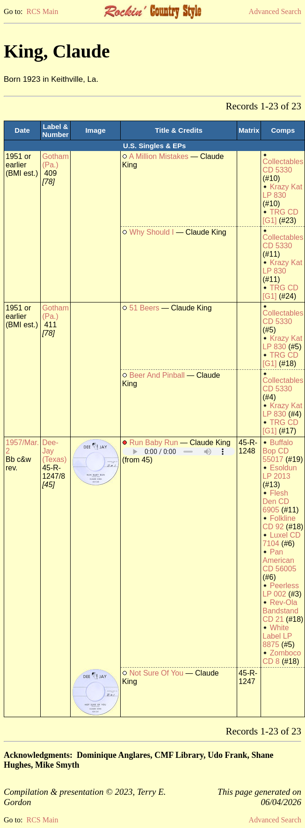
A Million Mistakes (159, 156)
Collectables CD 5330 (282, 166)
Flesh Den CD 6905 (275, 501)
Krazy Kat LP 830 (282, 191)
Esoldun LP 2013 (279, 472)
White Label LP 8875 (277, 636)
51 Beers (145, 308)
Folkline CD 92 (279, 522)
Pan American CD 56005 (279, 560)
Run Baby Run (154, 442)
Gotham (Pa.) (55, 160)
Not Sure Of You (157, 673)
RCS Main (42, 11)
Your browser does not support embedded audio (179, 451)
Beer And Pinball (157, 375)
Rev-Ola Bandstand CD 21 (280, 610)
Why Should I (152, 232)
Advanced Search (275, 11)
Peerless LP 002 (280, 590)
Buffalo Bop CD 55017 (277, 451)
